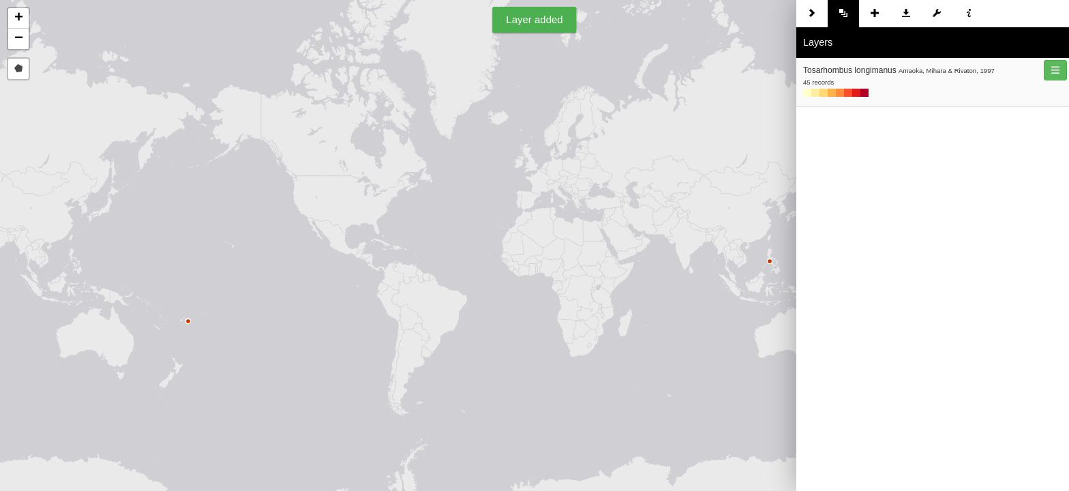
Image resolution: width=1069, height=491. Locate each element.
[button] (18, 18)
